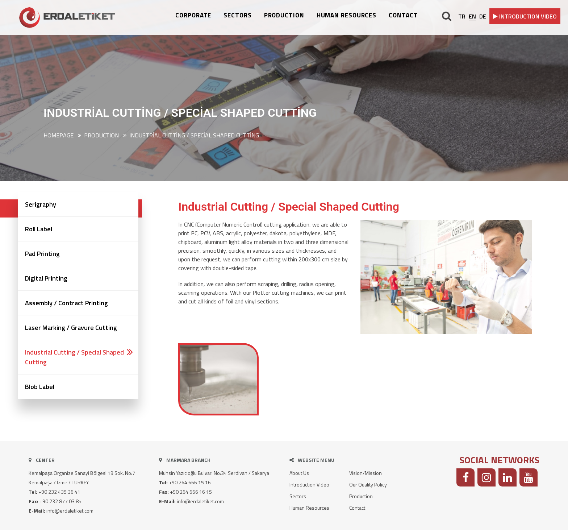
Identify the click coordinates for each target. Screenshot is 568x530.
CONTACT (403, 15)
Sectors (297, 496)
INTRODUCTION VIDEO (525, 16)
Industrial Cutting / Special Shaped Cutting (194, 135)
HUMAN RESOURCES (347, 15)
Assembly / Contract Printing (66, 303)
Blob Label (39, 387)
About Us (299, 473)
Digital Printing (46, 278)
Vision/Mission (365, 473)
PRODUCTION (284, 15)
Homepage (58, 135)
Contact (357, 508)
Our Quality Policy (368, 484)
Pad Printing (42, 253)
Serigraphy (40, 204)
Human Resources (309, 508)
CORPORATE (193, 15)
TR (461, 16)
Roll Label (38, 229)
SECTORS (237, 15)
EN (472, 16)
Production (361, 496)
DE (482, 16)
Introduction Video (309, 484)
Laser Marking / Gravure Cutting (71, 327)
